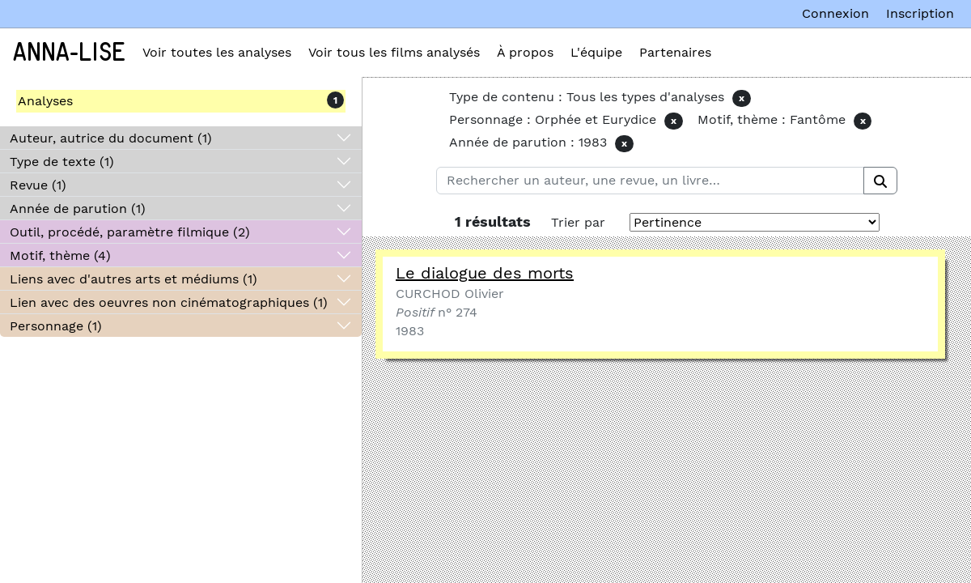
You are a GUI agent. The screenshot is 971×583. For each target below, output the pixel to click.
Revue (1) (38, 185)
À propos (525, 52)
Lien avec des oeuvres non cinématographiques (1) (169, 302)
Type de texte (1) (62, 161)
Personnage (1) (56, 326)
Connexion (835, 13)
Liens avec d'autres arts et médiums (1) (133, 279)
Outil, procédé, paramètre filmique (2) (130, 232)
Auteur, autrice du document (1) (111, 138)
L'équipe (596, 52)
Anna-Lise (69, 53)
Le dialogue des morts (485, 273)
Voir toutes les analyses (216, 52)
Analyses (45, 101)
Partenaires (675, 52)
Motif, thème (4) (60, 255)
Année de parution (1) (78, 208)
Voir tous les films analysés (394, 52)
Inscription (920, 13)
